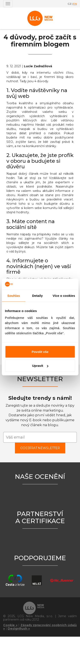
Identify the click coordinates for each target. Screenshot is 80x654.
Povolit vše (40, 352)
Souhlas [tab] (13, 295)
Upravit (40, 365)
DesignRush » (19, 628)
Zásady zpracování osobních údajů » (40, 626)
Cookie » (10, 625)
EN (75, 3)
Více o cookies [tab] (63, 295)
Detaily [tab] (37, 295)
